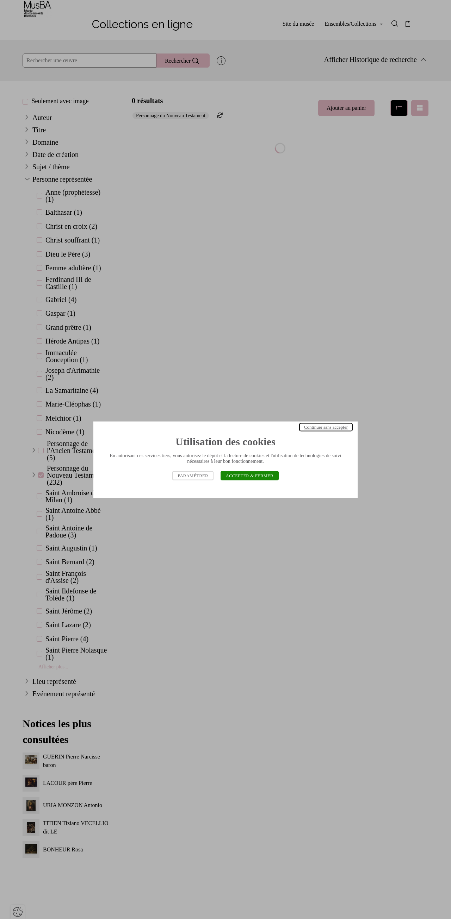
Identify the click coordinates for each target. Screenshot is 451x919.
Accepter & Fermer (249, 475)
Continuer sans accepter (326, 426)
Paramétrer (193, 475)
